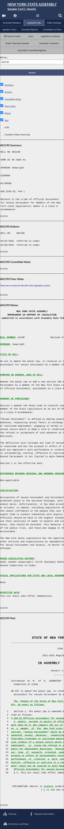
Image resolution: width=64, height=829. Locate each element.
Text (7, 121)
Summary (9, 85)
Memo (8, 114)
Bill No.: (4, 57)
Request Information (42, 813)
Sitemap (9, 813)
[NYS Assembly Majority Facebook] (15, 16)
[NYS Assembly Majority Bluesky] (49, 16)
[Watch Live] (4, 16)
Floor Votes (10, 106)
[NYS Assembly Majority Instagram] (38, 16)
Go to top (4, 216)
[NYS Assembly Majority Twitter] (26, 16)
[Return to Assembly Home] (32, 6)
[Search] (60, 16)
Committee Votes (13, 99)
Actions (8, 92)
